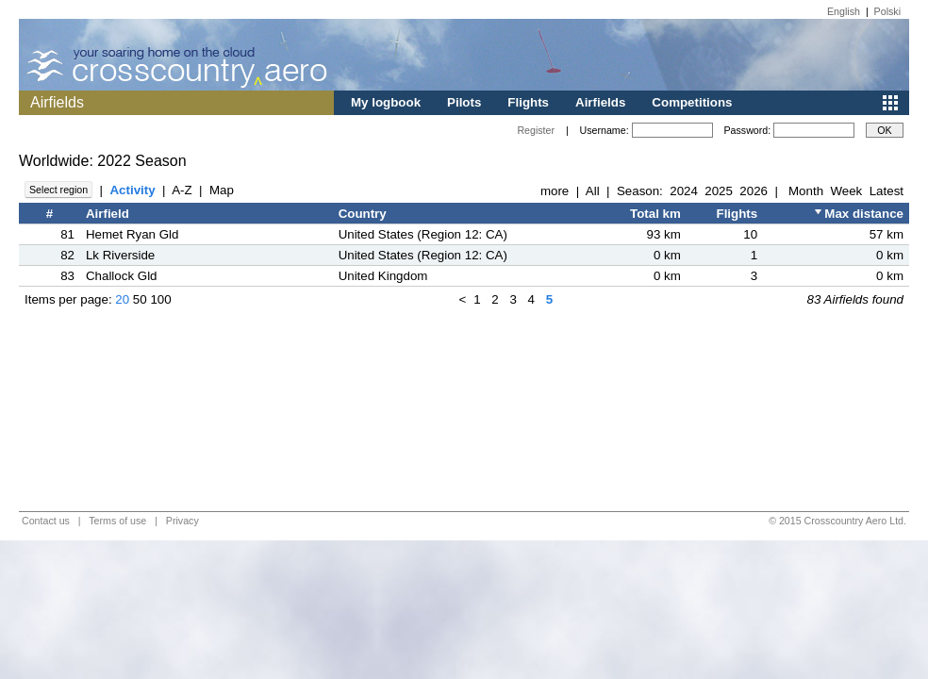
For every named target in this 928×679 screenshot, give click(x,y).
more (554, 191)
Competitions (692, 102)
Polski (887, 11)
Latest (886, 191)
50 (140, 299)
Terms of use (117, 520)
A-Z (181, 190)
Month (805, 191)
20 (122, 299)
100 (160, 299)
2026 (753, 191)
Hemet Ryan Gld (132, 234)
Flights (528, 102)
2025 (718, 191)
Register (536, 130)
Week (846, 191)
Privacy (182, 520)
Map (221, 190)
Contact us (46, 520)
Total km (655, 214)
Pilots (464, 102)
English (843, 11)
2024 (684, 191)
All (593, 191)
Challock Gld (121, 276)
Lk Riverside (120, 255)
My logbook (386, 102)
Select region (58, 189)
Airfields (600, 102)
